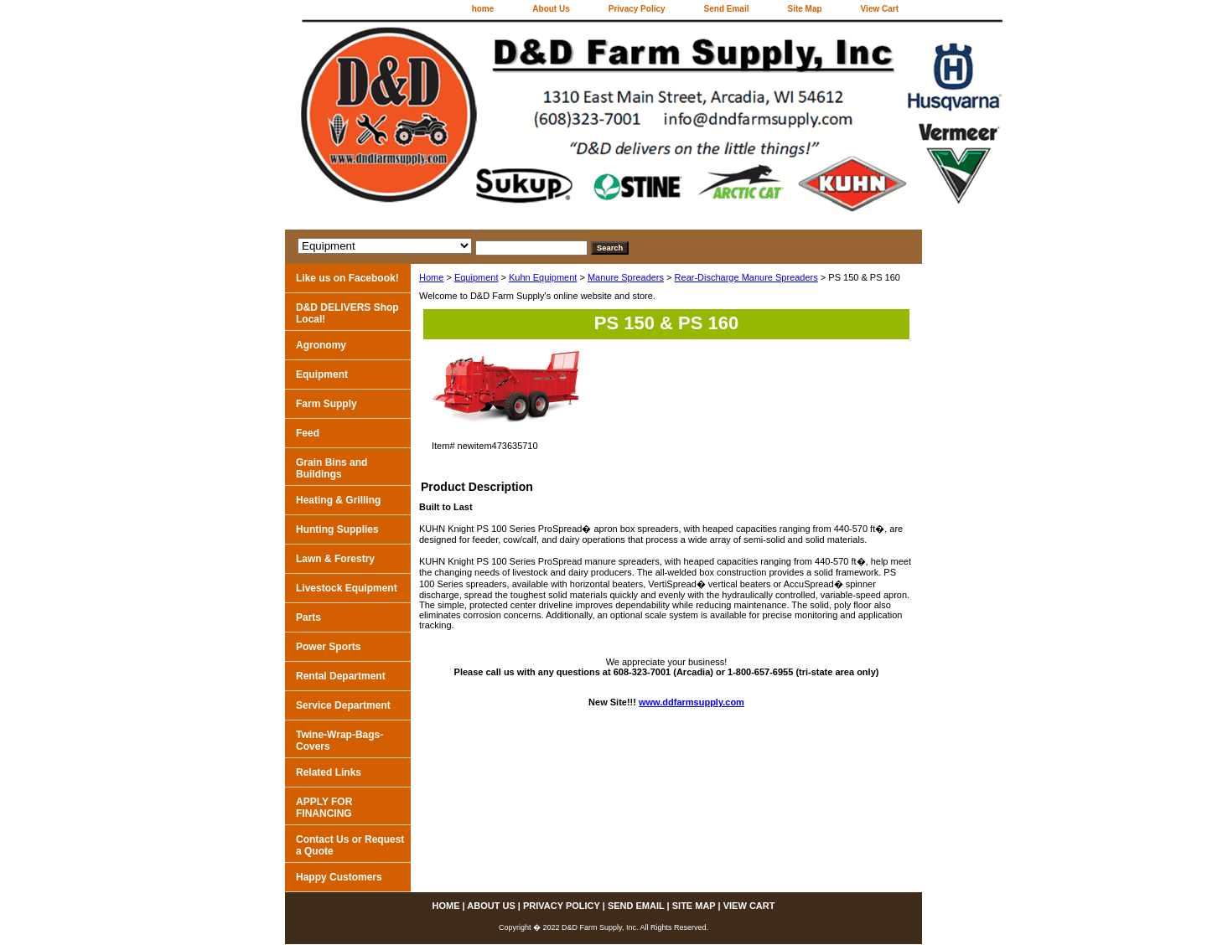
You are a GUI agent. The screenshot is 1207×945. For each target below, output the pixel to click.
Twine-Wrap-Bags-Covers (339, 740)
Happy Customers (339, 877)
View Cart (880, 8)
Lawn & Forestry (335, 559)
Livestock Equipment (346, 588)
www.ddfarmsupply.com (691, 702)
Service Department (343, 705)
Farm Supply (326, 404)
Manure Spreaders (626, 277)
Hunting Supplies (337, 529)
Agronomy (321, 345)
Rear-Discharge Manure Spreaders (746, 277)
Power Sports (328, 647)
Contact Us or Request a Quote (350, 845)
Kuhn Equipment (543, 277)
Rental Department (341, 676)
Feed (307, 433)
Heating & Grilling (338, 500)
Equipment (476, 277)
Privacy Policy (637, 8)
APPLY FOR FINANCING (324, 807)
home (483, 8)
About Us (550, 8)
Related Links (328, 772)
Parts (308, 617)
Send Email (726, 8)
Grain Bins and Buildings (331, 468)
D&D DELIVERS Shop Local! (347, 313)
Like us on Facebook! (347, 278)
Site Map (804, 8)
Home (431, 277)
